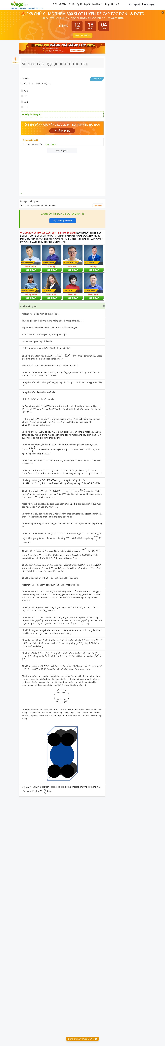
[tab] (62, 306)
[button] (62, 306)
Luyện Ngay (98, 205)
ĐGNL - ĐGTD (59, 4)
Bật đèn (15, 60)
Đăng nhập (135, 4)
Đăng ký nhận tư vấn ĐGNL (80, 1038)
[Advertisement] (62, 172)
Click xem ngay (64, 235)
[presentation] (49, 356)
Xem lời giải (62, 150)
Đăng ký (149, 4)
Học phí (115, 4)
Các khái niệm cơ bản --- (39, 144)
